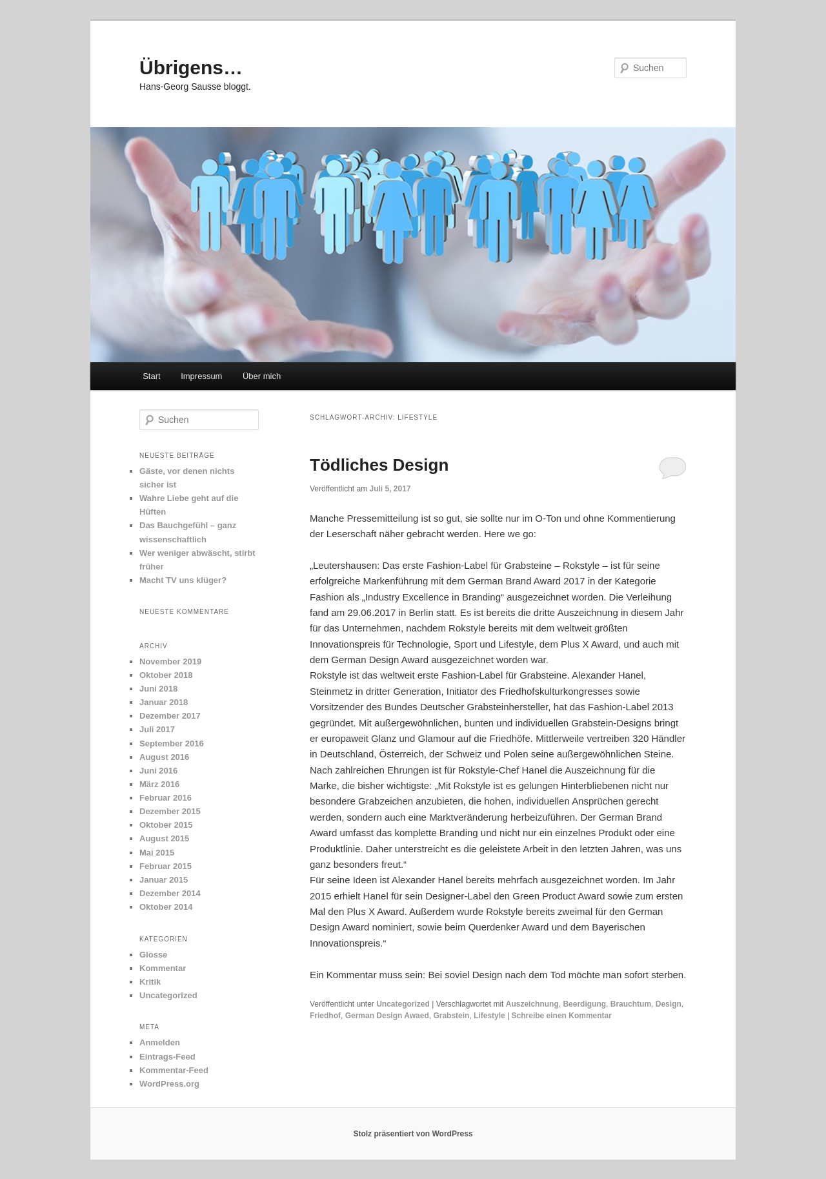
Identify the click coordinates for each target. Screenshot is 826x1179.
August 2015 (164, 838)
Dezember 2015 (170, 811)
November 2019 (170, 661)
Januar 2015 (163, 880)
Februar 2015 (165, 866)
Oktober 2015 (165, 825)
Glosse (153, 954)
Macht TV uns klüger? (183, 580)
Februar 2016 (165, 798)
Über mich (262, 376)
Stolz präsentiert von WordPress (412, 1133)
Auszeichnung (532, 1004)
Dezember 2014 (170, 893)
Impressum (201, 376)
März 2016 (159, 784)
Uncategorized (403, 1004)
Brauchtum (630, 1004)
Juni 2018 (158, 688)
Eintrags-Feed (167, 1056)
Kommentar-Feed (173, 1070)
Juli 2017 (157, 729)
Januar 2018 (163, 702)
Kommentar (162, 968)
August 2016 (164, 757)
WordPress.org (169, 1084)
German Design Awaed (387, 1015)
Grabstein (451, 1015)
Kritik (150, 982)
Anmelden (159, 1042)
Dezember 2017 (170, 716)
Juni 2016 (158, 770)
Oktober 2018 (165, 675)
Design (668, 1004)
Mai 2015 (156, 852)
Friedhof (325, 1015)
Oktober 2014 (165, 907)
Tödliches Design (379, 465)
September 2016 (171, 743)
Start (151, 376)
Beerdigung (584, 1004)
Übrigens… (191, 67)
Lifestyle (489, 1015)
